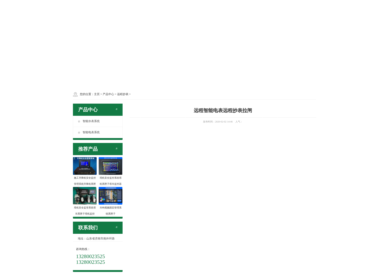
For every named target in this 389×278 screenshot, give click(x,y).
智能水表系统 (89, 121)
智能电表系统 (89, 132)
